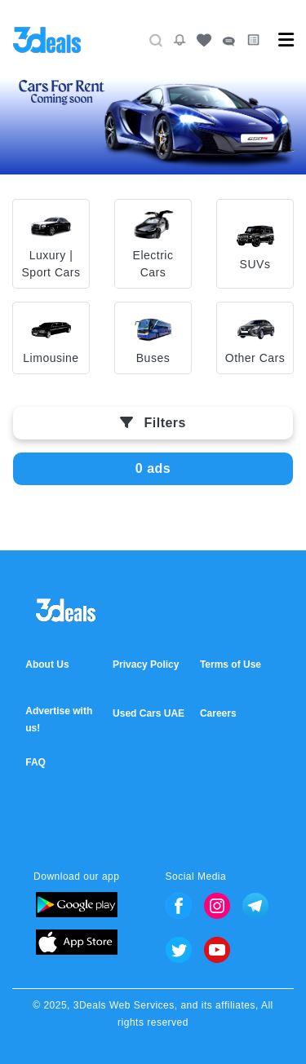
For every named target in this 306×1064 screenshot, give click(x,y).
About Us (47, 664)
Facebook (179, 906)
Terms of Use (230, 664)
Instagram (217, 906)
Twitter (179, 950)
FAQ (35, 762)
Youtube (217, 950)
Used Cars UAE (148, 713)
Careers (218, 713)
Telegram (255, 906)
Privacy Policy (146, 664)
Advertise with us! (58, 719)
